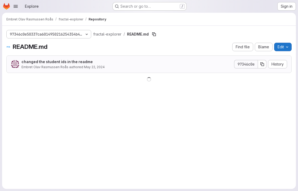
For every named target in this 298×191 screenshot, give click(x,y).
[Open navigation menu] (15, 6)
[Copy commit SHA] (262, 64)
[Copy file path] (154, 34)
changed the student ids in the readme (57, 61)
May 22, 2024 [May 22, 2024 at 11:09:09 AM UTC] (94, 67)
